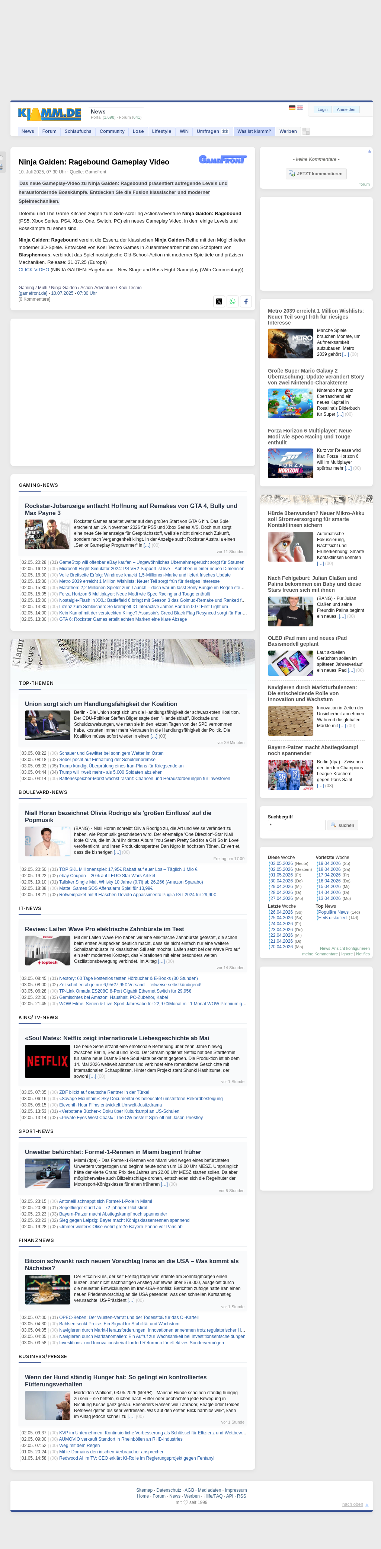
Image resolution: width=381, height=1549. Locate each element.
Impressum (236, 1490)
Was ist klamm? (254, 131)
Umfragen (213, 131)
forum (364, 184)
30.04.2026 (281, 881)
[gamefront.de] (33, 293)
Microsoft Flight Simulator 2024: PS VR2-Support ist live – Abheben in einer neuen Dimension (151, 568)
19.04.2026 (329, 863)
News (28, 131)
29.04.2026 (281, 886)
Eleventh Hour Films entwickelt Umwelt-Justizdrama (110, 1105)
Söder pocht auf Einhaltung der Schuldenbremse (107, 759)
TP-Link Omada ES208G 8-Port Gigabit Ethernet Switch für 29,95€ (125, 991)
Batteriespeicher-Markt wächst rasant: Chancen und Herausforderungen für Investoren (144, 778)
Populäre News (333, 912)
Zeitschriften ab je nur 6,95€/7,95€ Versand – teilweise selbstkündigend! (130, 984)
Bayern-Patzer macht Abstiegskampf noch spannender (113, 1214)
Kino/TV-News (38, 1017)
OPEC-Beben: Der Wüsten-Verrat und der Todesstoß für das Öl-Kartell (129, 1317)
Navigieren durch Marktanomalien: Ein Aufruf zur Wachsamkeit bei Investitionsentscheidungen (152, 1336)
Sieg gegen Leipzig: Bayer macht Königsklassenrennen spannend (124, 1220)
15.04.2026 (329, 886)
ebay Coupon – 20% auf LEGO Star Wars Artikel (107, 875)
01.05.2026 (281, 875)
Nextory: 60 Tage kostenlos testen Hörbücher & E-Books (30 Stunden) (128, 978)
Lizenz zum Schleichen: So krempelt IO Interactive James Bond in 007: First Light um (143, 606)
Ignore (347, 954)
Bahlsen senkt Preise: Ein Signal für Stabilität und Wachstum (119, 1323)
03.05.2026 (281, 863)
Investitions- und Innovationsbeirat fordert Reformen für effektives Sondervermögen (141, 1342)
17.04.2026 (329, 875)
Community (112, 131)
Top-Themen (36, 683)
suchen (342, 825)
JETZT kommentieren (315, 173)
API (229, 1496)
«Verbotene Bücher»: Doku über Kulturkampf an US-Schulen (119, 1111)
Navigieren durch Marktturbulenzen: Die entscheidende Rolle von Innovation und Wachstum (312, 693)
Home (143, 1496)
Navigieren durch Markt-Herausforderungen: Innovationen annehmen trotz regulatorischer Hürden (155, 1330)
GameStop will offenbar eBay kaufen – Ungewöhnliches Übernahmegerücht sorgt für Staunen (151, 562)
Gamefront (95, 172)
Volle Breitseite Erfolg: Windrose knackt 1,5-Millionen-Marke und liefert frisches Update (145, 575)
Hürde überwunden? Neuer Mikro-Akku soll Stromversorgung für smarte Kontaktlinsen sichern (316, 519)
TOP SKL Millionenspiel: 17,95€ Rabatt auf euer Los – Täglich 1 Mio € (128, 869)
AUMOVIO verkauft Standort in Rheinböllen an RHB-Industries (121, 1439)
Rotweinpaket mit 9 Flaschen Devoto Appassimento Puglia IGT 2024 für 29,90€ (137, 894)
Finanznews (36, 1240)
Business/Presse (43, 1356)
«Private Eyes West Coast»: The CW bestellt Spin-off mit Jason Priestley (131, 1117)
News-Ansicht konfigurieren (345, 948)
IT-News (30, 908)
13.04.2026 (329, 898)
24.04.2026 (281, 923)
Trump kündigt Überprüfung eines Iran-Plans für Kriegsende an (121, 766)
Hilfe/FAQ (213, 1496)
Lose (138, 131)
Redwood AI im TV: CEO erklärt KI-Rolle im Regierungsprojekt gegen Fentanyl (136, 1458)
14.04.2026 (329, 892)
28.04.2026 (281, 892)
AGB (189, 1490)
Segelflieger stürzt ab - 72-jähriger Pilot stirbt (103, 1207)
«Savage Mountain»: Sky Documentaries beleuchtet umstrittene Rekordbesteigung (141, 1098)
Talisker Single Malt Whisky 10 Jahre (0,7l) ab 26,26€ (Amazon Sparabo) (131, 882)
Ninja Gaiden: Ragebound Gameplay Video (94, 162)
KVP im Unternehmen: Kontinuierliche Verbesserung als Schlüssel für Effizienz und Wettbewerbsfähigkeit (163, 1432)
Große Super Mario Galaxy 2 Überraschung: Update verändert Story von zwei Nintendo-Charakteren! (316, 377)
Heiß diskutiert (332, 917)
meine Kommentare (320, 954)
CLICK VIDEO (34, 269)
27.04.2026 (281, 898)
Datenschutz (168, 1490)
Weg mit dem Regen (79, 1445)
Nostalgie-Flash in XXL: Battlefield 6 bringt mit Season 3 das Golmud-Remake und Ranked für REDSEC (162, 600)
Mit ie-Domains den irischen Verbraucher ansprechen (111, 1451)
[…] (147, 545)
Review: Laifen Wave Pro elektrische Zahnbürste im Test (104, 929)
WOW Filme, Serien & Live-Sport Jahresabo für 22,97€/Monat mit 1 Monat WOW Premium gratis (154, 1003)
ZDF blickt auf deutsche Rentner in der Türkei (104, 1092)
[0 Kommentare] (34, 299)
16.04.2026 (329, 881)
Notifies (363, 954)
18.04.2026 (329, 869)
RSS (241, 1496)
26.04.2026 (281, 912)
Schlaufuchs (78, 131)
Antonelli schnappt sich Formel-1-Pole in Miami (105, 1201)
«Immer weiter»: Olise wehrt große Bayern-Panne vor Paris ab (120, 1226)
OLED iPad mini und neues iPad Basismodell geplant (307, 641)
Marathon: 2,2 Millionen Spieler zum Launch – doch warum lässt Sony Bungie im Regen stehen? (154, 587)
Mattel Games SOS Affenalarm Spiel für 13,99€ (106, 888)
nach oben (352, 1504)
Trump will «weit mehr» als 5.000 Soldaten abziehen (111, 772)
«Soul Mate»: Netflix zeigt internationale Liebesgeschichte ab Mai (117, 1038)
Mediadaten (209, 1490)
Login (323, 109)
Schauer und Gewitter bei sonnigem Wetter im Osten (111, 753)
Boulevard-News (43, 792)
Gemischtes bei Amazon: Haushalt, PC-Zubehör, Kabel (113, 997)
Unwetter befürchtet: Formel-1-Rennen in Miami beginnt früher (113, 1152)
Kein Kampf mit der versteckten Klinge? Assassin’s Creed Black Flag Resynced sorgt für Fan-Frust (156, 613)
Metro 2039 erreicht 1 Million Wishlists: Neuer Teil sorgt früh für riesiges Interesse (139, 581)
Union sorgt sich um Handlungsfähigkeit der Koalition (101, 704)
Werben (288, 131)
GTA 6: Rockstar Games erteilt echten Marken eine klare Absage (123, 619)
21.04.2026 (281, 941)
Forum (49, 131)
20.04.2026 (281, 946)
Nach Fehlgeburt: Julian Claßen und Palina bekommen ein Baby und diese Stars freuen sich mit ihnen (314, 584)
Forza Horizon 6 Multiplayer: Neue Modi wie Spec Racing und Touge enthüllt (134, 594)
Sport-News (36, 1131)
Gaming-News (38, 485)
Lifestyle (162, 131)
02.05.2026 (281, 869)
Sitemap (144, 1490)
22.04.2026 (281, 935)
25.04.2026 (281, 917)
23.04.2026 (281, 929)
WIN (184, 131)
